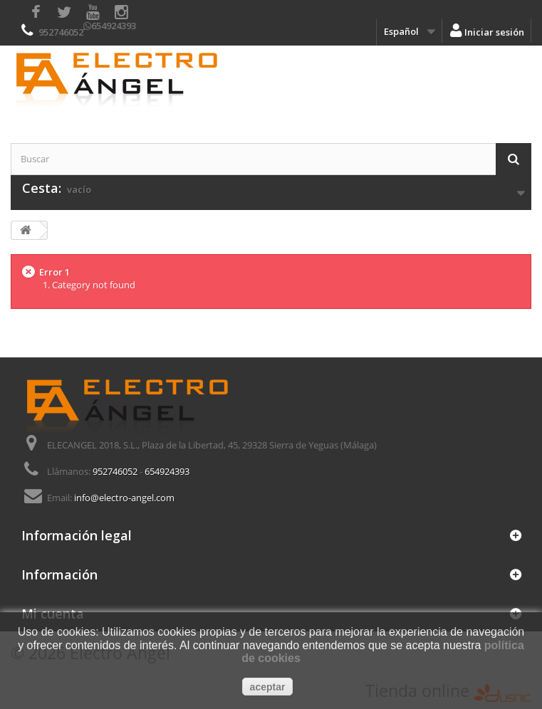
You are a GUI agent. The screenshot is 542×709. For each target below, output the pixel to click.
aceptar (268, 687)
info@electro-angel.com (124, 497)
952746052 (60, 32)
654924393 (113, 25)
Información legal (76, 535)
